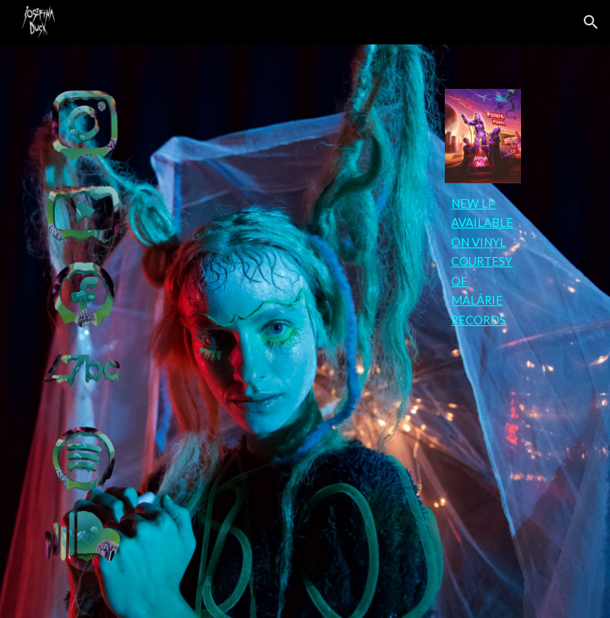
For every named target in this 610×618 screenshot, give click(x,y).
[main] (482, 262)
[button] (591, 22)
